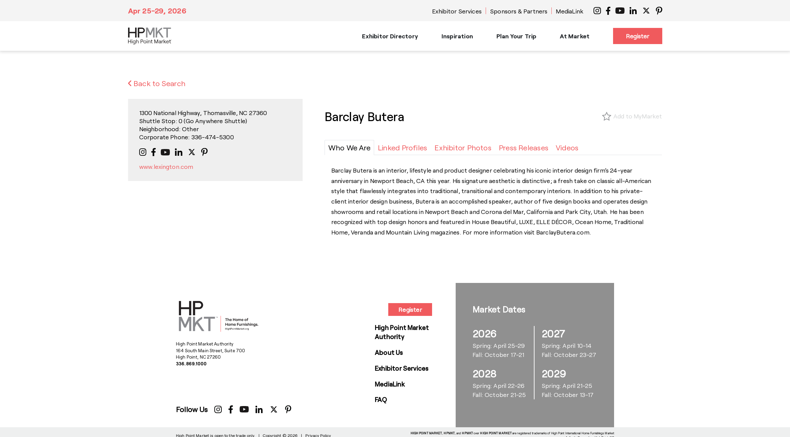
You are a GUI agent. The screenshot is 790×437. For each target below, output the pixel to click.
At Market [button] (574, 36)
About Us (389, 352)
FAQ (381, 399)
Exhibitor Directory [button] (390, 36)
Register (637, 36)
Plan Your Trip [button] (516, 36)
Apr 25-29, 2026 (157, 10)
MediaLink (569, 11)
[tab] (349, 147)
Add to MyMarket (637, 116)
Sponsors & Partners (518, 11)
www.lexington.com (166, 166)
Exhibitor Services (457, 11)
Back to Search (157, 83)
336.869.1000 (191, 363)
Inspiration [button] (457, 36)
